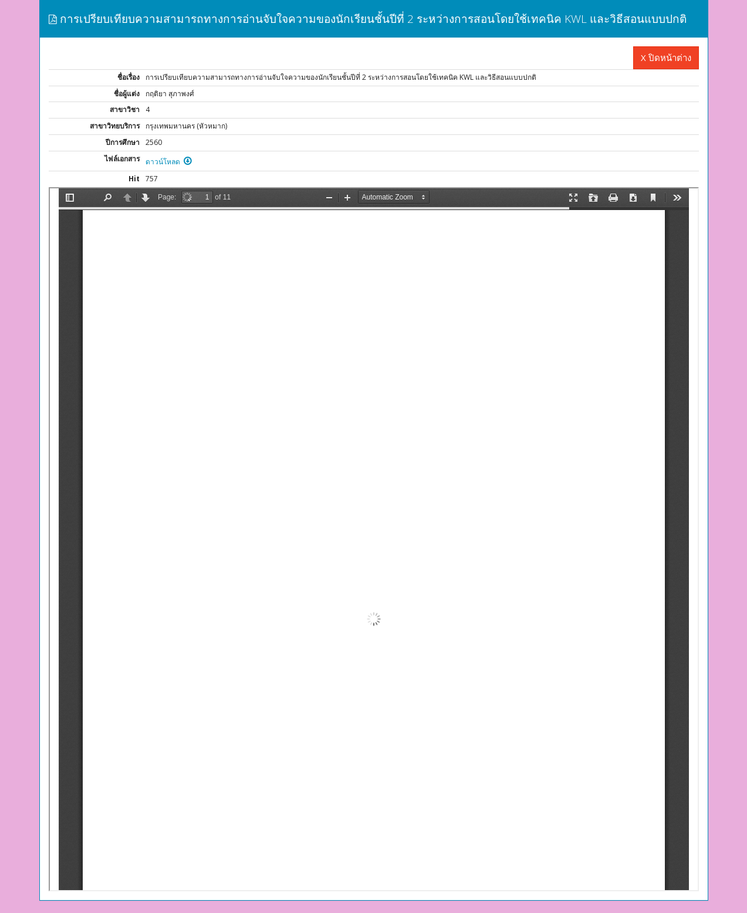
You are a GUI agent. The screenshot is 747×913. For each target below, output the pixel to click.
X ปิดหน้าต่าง (666, 57)
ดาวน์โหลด (169, 162)
